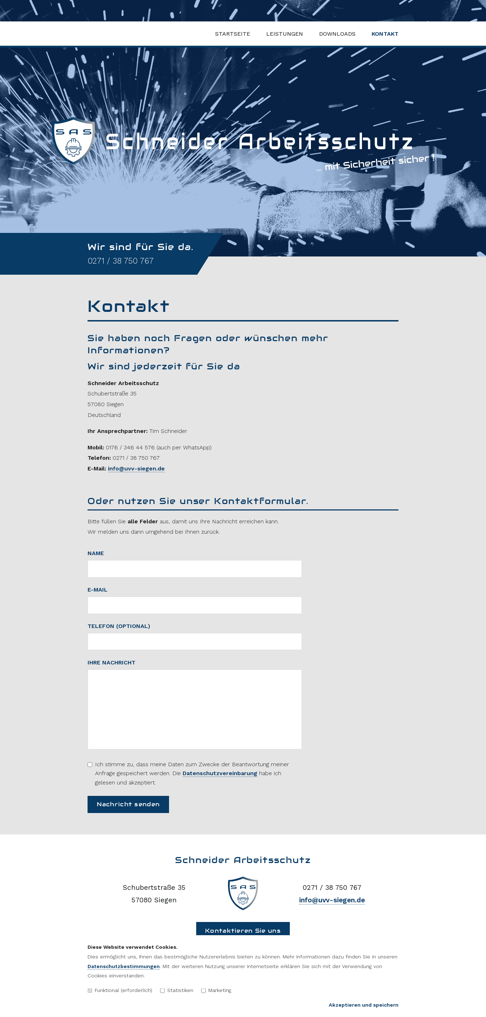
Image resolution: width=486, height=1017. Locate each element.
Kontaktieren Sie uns (243, 930)
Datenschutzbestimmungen (124, 966)
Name (96, 553)
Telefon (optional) (119, 626)
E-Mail (98, 589)
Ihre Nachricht (111, 662)
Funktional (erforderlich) (120, 990)
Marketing (216, 990)
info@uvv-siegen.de (136, 468)
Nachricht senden (128, 804)
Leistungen (284, 33)
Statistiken (176, 990)
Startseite (232, 33)
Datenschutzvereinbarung (220, 773)
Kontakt (385, 33)
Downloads (337, 33)
